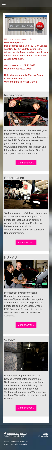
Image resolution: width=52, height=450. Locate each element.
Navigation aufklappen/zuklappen (26, 4)
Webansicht (43, 436)
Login (45, 433)
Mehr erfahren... (26, 162)
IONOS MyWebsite (12, 444)
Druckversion (11, 433)
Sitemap (23, 433)
